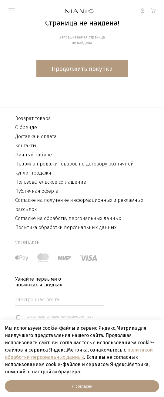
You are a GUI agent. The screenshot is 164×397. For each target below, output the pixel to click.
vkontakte (27, 242)
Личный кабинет (34, 155)
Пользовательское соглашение (50, 182)
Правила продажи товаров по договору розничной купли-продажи (74, 168)
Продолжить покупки (82, 68)
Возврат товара (33, 118)
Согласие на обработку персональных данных (68, 218)
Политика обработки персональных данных (65, 227)
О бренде (26, 127)
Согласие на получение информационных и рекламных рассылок (79, 204)
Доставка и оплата (36, 136)
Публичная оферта (37, 191)
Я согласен (82, 386)
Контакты (25, 145)
